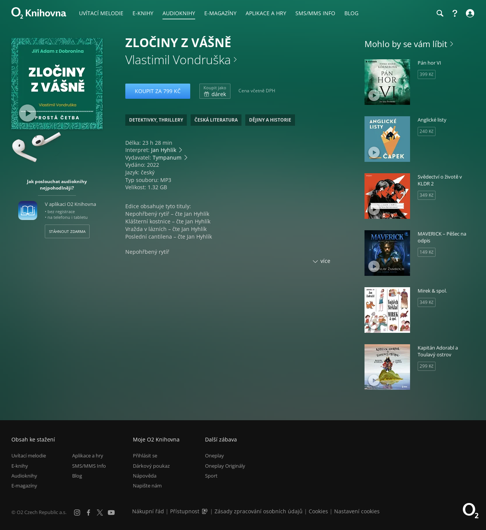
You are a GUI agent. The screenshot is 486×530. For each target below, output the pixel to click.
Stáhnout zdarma (67, 231)
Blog (77, 475)
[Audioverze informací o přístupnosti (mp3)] (205, 511)
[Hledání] (439, 13)
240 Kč (427, 131)
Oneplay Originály (225, 465)
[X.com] (100, 512)
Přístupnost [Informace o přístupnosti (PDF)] (184, 511)
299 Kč (427, 366)
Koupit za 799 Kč (158, 91)
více (325, 260)
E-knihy (19, 465)
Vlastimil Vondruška (178, 59)
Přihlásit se (145, 455)
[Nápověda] (454, 13)
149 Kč (427, 252)
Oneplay (214, 455)
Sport (211, 475)
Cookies (318, 511)
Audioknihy (24, 475)
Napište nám (147, 485)
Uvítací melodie (28, 455)
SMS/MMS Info (89, 465)
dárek (215, 91)
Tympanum (167, 157)
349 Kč (427, 195)
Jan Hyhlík (163, 149)
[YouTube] (111, 512)
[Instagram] (77, 512)
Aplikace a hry (87, 455)
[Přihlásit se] (469, 13)
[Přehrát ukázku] (27, 113)
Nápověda (144, 475)
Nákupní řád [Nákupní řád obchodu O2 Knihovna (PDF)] (148, 511)
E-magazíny (24, 485)
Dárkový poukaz (151, 465)
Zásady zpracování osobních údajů (259, 511)
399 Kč (427, 74)
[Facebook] (88, 512)
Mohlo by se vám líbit (405, 43)
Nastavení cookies (357, 511)
